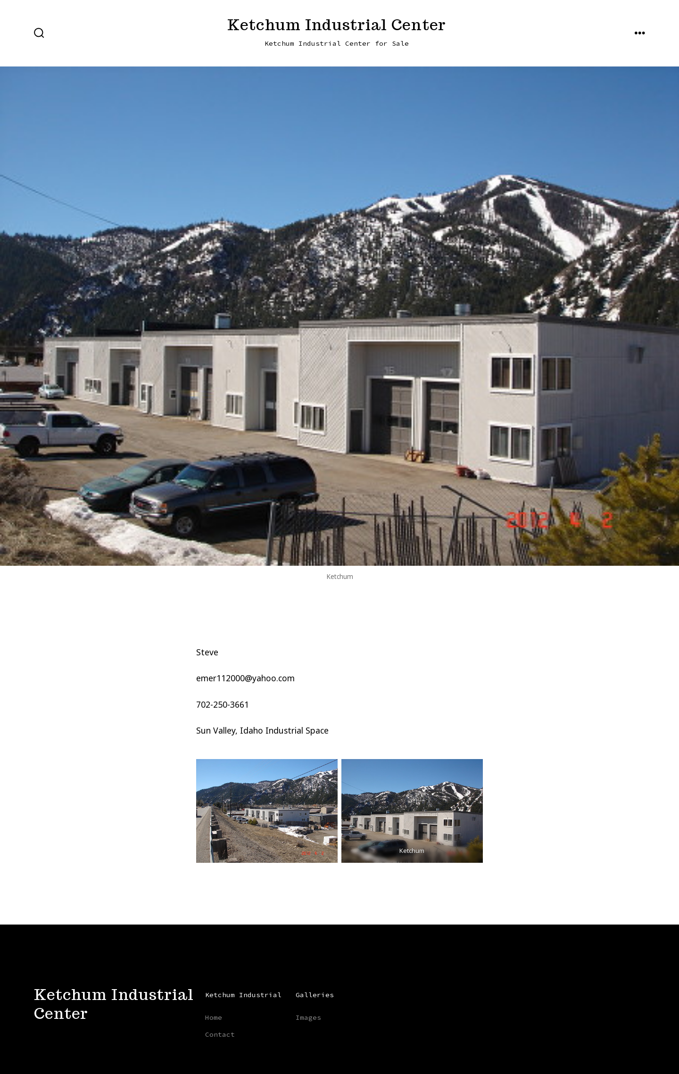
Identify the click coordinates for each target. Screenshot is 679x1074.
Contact (220, 1034)
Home (213, 1017)
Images (308, 1017)
